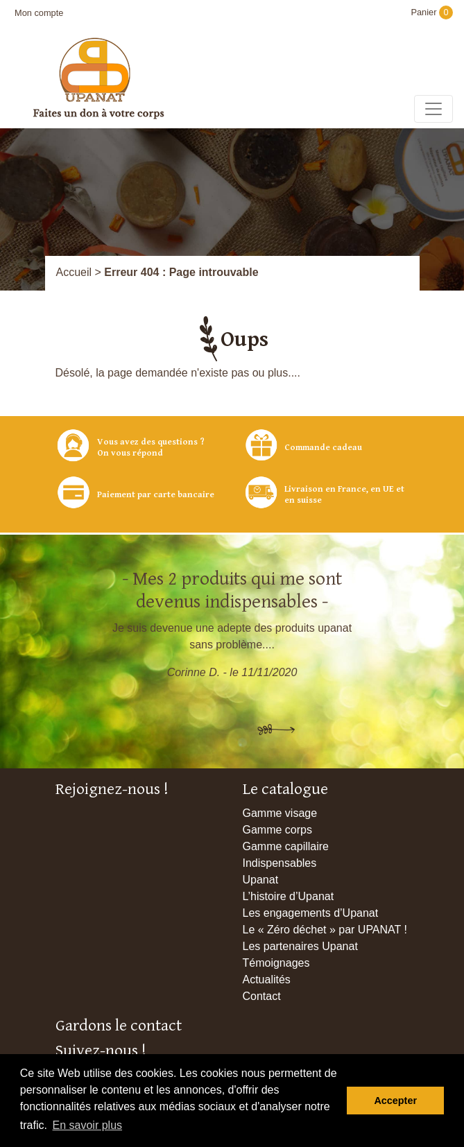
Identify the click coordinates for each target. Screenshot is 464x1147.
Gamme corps (277, 830)
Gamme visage (280, 813)
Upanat (261, 880)
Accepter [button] (395, 1100)
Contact (262, 996)
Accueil (74, 272)
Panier (432, 12)
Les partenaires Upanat (300, 946)
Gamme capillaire (286, 846)
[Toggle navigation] (433, 109)
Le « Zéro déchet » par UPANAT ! (325, 929)
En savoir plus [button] (88, 1125)
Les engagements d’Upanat (311, 913)
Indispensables (280, 863)
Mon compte (39, 13)
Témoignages (276, 963)
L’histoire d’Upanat (288, 896)
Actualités (267, 979)
